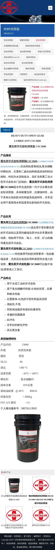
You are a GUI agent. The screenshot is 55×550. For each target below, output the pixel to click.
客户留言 (27, 536)
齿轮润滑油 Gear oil (11, 57)
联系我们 (17, 536)
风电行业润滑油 (44, 52)
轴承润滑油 (30, 57)
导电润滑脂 (8, 74)
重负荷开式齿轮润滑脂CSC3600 (19, 161)
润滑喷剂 (23, 74)
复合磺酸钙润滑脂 (11, 69)
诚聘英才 (37, 536)
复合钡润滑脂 (27, 63)
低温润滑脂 (8, 52)
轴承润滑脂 (30, 69)
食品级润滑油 (39, 74)
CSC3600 (26, 248)
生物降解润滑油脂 (11, 46)
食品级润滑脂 (25, 52)
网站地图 (8, 536)
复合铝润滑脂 (9, 63)
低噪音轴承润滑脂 (32, 46)
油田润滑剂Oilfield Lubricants (35, 80)
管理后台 (47, 536)
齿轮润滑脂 (40, 40)
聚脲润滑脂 (24, 40)
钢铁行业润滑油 (10, 80)
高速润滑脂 (46, 69)
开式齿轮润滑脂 (17, 222)
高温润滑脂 (8, 40)
